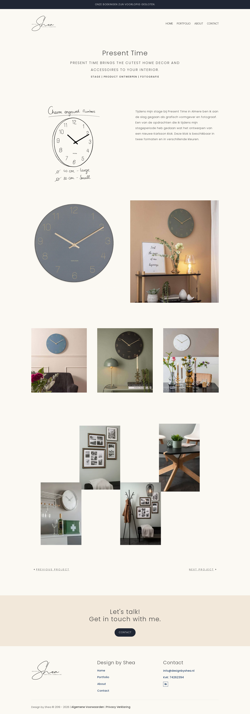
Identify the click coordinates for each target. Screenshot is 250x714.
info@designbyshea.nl (178, 671)
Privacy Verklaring (118, 707)
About (198, 23)
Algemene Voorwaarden (87, 707)
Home (169, 23)
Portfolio (184, 23)
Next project (201, 569)
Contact (213, 23)
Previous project (52, 569)
